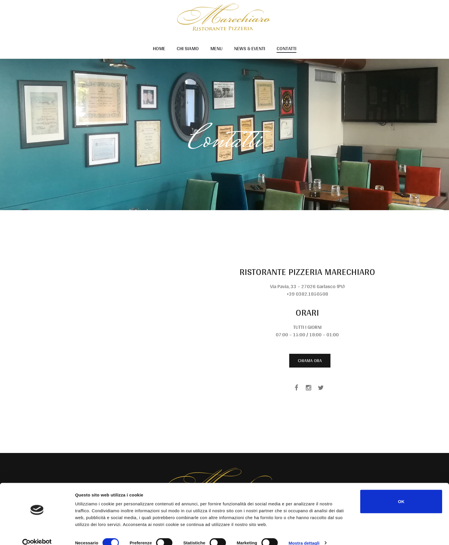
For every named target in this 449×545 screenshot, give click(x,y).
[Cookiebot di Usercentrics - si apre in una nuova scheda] (37, 534)
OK (401, 492)
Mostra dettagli (304, 533)
